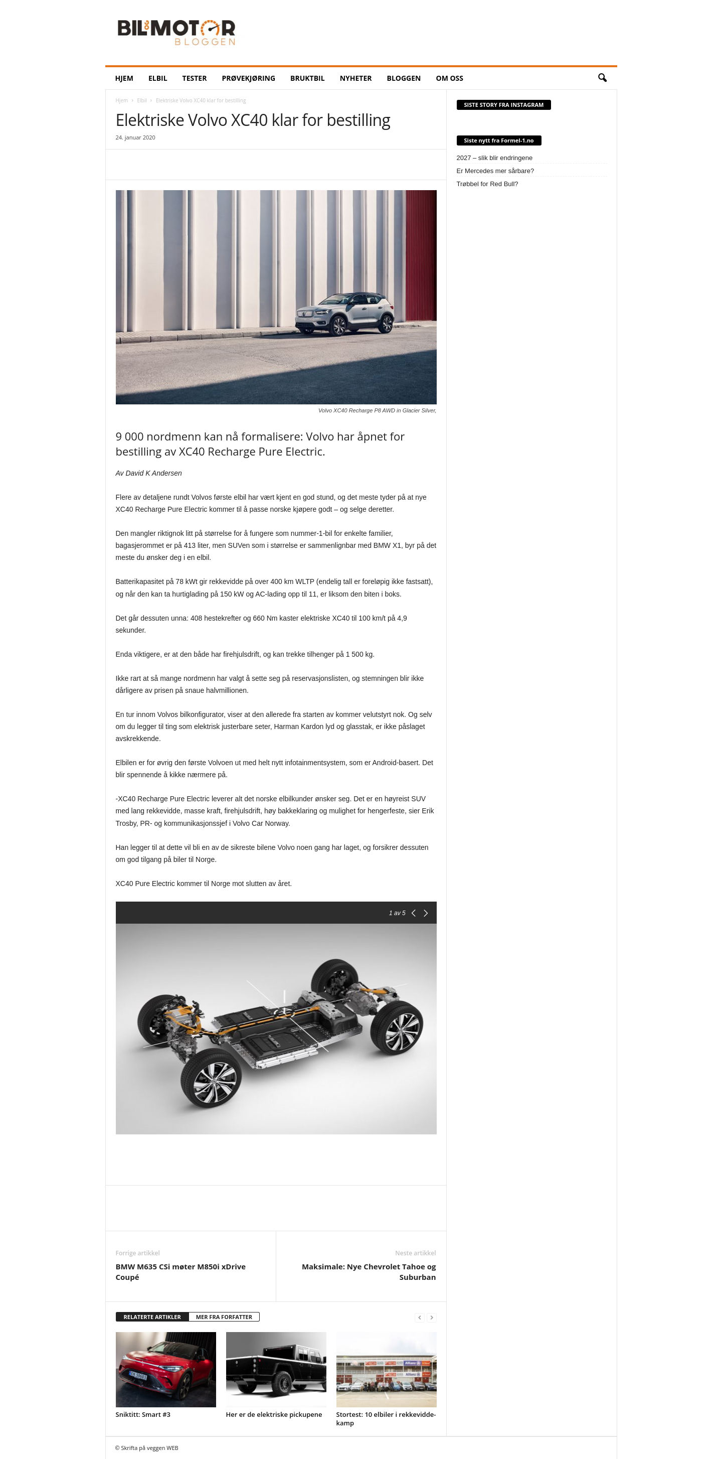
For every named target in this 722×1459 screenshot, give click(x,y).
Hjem (122, 100)
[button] (602, 78)
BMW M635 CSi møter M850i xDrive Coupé (181, 1271)
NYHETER (356, 78)
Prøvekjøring (248, 78)
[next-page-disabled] (432, 1317)
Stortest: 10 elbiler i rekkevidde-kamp (386, 1418)
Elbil (142, 100)
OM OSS (449, 78)
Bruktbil (307, 78)
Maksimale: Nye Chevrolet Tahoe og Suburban (369, 1271)
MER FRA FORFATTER (224, 1317)
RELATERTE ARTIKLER (152, 1317)
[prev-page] (420, 1317)
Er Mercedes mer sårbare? (495, 171)
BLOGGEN (404, 78)
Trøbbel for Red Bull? (487, 184)
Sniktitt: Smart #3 (143, 1414)
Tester (195, 78)
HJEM (124, 78)
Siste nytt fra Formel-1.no (499, 140)
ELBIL (157, 78)
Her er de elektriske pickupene (274, 1414)
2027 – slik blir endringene (495, 158)
